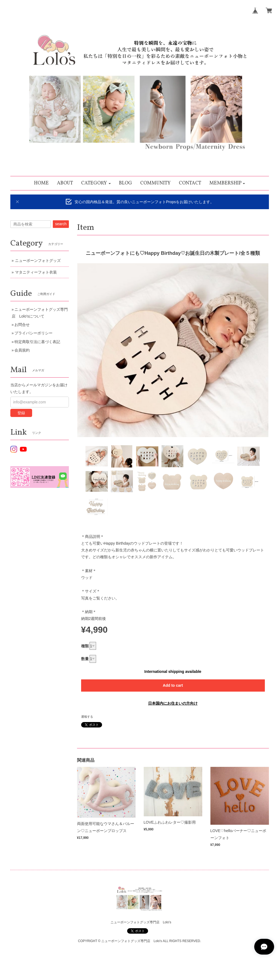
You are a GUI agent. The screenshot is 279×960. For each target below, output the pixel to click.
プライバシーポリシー (33, 333)
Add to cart (173, 685)
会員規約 (22, 350)
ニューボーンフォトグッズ (38, 260)
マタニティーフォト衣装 (36, 272)
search (60, 224)
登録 (21, 413)
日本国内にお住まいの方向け (173, 703)
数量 (85, 659)
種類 (85, 646)
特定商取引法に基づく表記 (37, 342)
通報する (87, 716)
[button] (96, 183)
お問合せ (22, 324)
